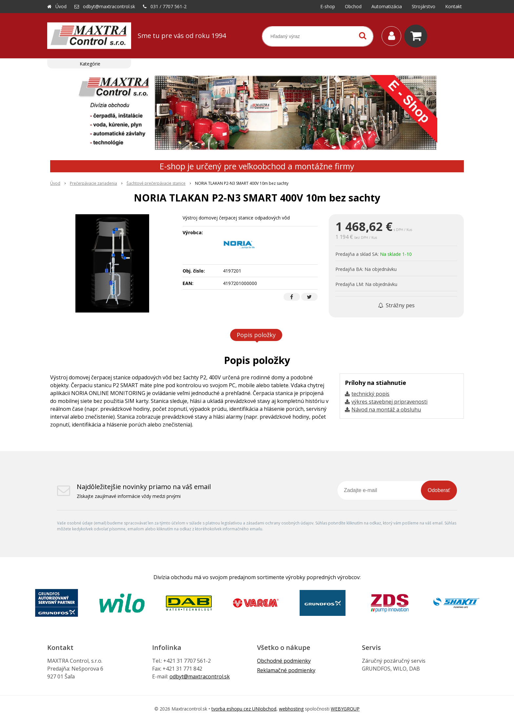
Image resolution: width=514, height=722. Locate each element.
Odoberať (439, 490)
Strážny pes (396, 305)
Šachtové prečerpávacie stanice (156, 183)
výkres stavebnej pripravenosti (389, 401)
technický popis (370, 393)
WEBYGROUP (345, 709)
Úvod (61, 6)
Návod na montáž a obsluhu (386, 409)
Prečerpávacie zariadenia (93, 183)
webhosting (291, 709)
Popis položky (256, 335)
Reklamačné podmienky (286, 670)
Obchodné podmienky (284, 660)
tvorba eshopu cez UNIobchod (243, 709)
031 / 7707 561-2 (168, 6)
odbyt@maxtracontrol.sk (109, 6)
